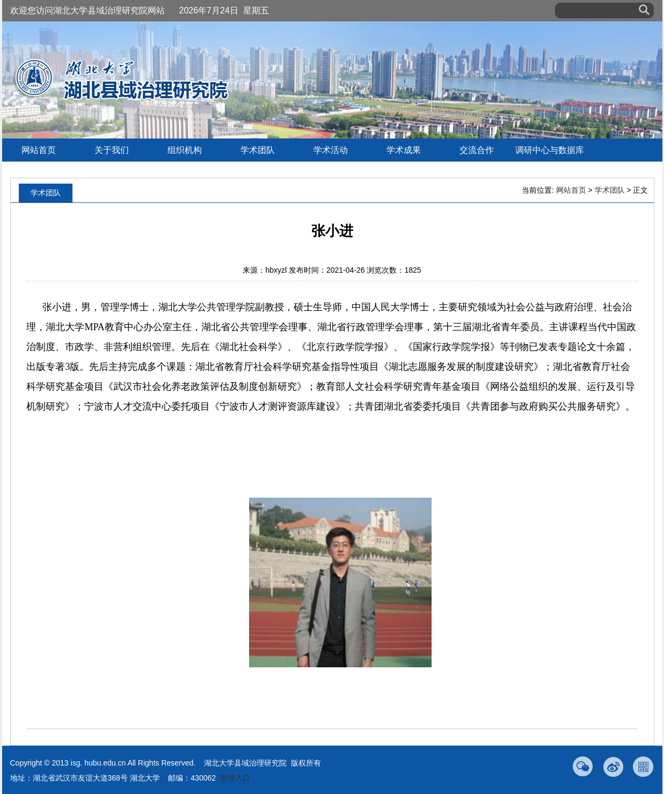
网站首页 (38, 150)
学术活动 (330, 150)
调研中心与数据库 (549, 150)
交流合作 (476, 150)
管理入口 (235, 778)
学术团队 (257, 150)
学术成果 (403, 150)
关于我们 (111, 150)
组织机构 (184, 150)
